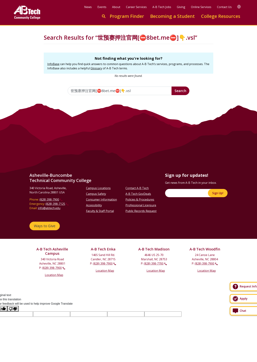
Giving (181, 7)
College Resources (220, 16)
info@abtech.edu (49, 208)
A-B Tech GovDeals (138, 194)
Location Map (54, 275)
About (116, 7)
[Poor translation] (13, 308)
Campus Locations (98, 188)
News (88, 7)
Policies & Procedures (139, 199)
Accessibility (94, 205)
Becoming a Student (172, 16)
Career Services (136, 7)
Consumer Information (101, 199)
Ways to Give (44, 225)
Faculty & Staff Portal (100, 211)
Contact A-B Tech (137, 188)
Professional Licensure (140, 205)
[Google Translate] (239, 6)
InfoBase (53, 64)
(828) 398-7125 (55, 204)
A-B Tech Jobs (161, 7)
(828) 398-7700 (153, 263)
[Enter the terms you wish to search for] (120, 91)
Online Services (201, 7)
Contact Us (224, 7)
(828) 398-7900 (49, 199)
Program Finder (127, 16)
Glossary (96, 68)
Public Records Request (141, 211)
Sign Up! (217, 193)
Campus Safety (96, 194)
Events (101, 7)
